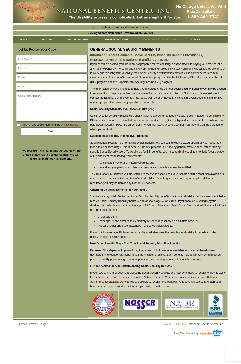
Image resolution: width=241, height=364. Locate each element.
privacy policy (69, 124)
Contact (195, 39)
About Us (46, 39)
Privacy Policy (37, 324)
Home (23, 39)
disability (189, 232)
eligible (217, 115)
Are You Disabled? (77, 39)
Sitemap (22, 324)
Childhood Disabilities (116, 39)
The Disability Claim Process (160, 39)
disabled (127, 120)
